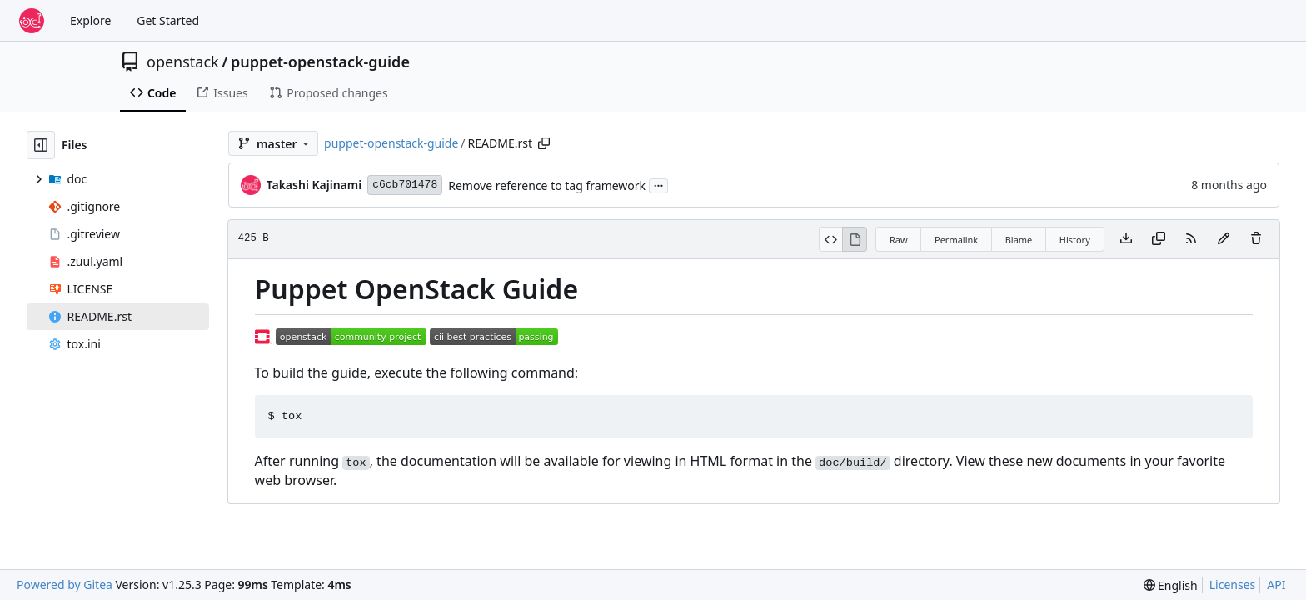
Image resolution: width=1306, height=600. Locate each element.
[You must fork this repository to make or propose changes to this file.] (1223, 239)
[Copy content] (1158, 239)
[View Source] (831, 239)
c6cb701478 (404, 184)
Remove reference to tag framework (547, 185)
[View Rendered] (854, 239)
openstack (183, 61)
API (1276, 584)
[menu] (1171, 585)
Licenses (1232, 584)
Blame (1019, 239)
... (659, 184)
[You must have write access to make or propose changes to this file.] (1256, 239)
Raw (899, 239)
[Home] (31, 21)
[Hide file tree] (41, 145)
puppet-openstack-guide (320, 61)
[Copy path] (544, 143)
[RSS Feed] (1191, 239)
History (1074, 239)
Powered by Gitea (64, 584)
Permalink (956, 239)
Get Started (168, 20)
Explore (90, 20)
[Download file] (1126, 239)
